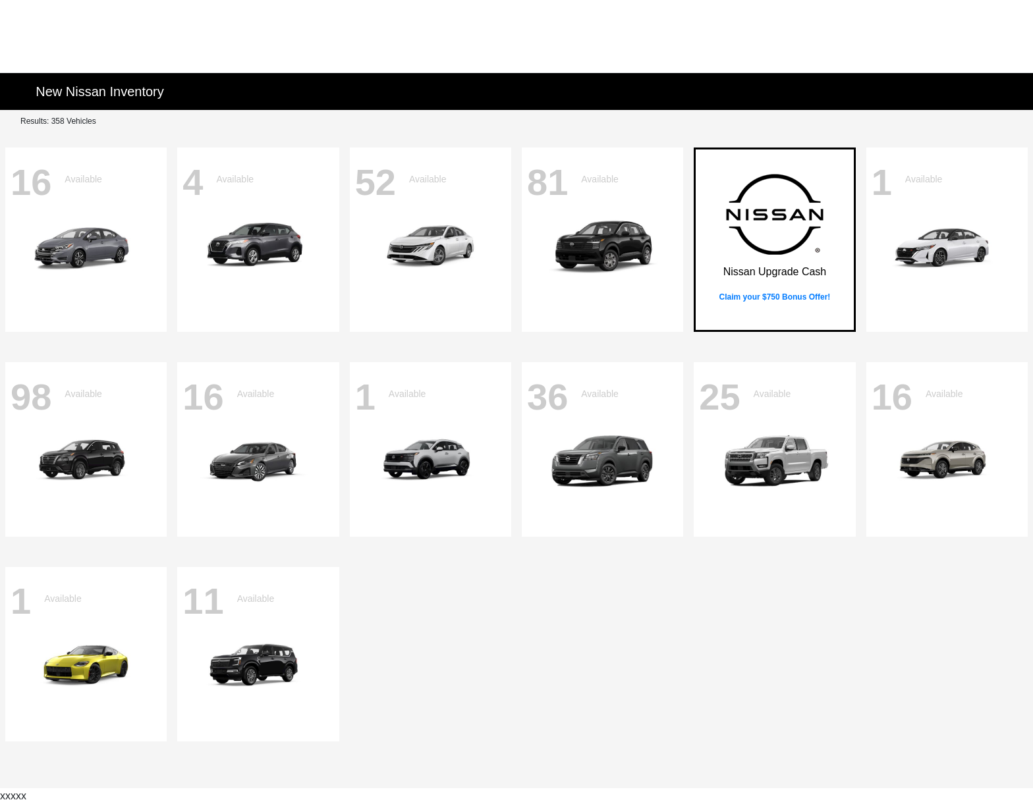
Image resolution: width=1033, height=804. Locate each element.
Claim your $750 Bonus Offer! (775, 297)
